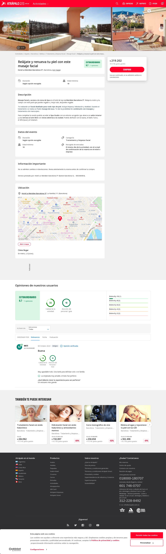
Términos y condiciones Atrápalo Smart (98, 471)
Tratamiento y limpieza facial (55, 54)
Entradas (53, 480)
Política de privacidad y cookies (105, 540)
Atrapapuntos (55, 486)
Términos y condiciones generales (96, 468)
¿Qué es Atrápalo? (91, 462)
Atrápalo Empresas (56, 492)
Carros (52, 477)
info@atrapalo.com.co (131, 505)
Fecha (44, 337)
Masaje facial (71, 54)
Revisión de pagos (125, 471)
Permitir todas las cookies (147, 535)
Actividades (19, 54)
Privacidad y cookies (92, 474)
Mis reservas (123, 462)
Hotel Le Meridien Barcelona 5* (34, 193)
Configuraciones (37, 549)
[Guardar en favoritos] (149, 11)
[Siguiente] (161, 29)
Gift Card (53, 489)
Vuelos (52, 462)
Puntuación (54, 337)
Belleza (42, 54)
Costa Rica (21, 467)
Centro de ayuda (125, 465)
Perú (19, 482)
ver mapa (56, 70)
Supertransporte (90, 480)
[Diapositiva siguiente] (149, 424)
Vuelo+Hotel (54, 471)
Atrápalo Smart (55, 495)
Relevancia (35, 337)
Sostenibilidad (90, 483)
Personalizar (146, 543)
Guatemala (21, 473)
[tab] (35, 337)
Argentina (20, 462)
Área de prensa (90, 465)
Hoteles (52, 465)
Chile (19, 464)
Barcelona (34, 54)
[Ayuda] (153, 3)
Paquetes (53, 468)
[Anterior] (4, 29)
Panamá (20, 479)
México (19, 476)
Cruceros (53, 474)
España (27, 54)
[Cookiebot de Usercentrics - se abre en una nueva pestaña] (15, 549)
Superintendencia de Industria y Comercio (99, 477)
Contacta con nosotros (127, 468)
